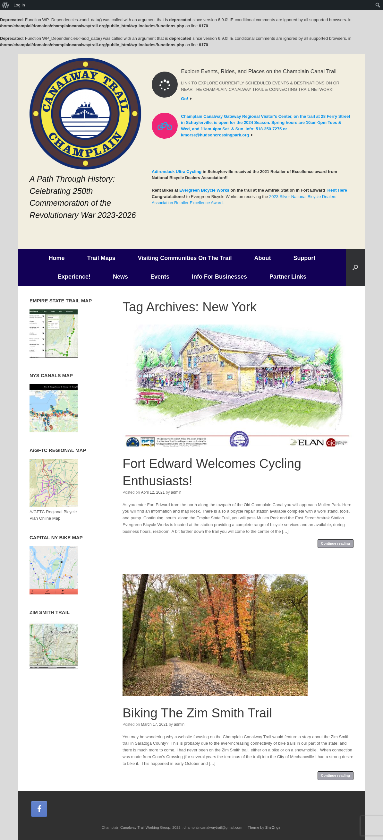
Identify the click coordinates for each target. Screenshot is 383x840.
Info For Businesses (219, 276)
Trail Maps (101, 258)
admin (176, 492)
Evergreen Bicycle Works (204, 190)
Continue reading (335, 543)
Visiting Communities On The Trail (185, 258)
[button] (355, 267)
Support (304, 258)
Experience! (74, 276)
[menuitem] (5, 5)
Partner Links (287, 276)
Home (57, 258)
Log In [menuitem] (19, 5)
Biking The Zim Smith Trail (197, 713)
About (262, 258)
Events (159, 276)
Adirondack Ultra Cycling (176, 171)
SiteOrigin (273, 827)
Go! (186, 98)
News (120, 276)
